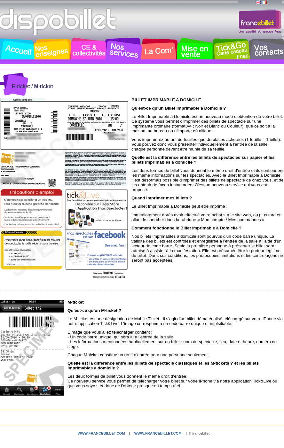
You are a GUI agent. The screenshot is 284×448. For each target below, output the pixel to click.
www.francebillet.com (101, 433)
